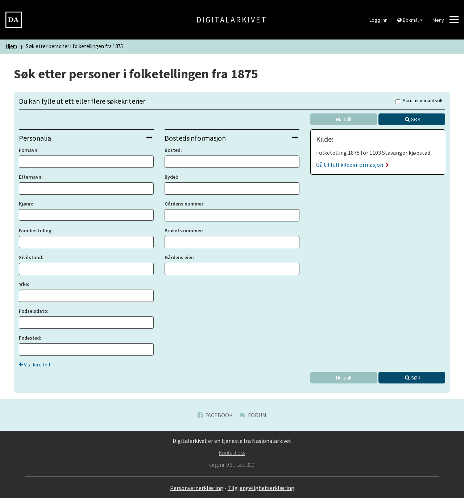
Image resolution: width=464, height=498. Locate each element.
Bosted (173, 150)
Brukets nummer (183, 230)
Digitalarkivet (231, 19)
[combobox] (86, 215)
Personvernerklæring (196, 487)
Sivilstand (30, 257)
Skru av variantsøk (419, 101)
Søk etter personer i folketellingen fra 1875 (74, 46)
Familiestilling (35, 230)
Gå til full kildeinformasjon (352, 164)
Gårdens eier (179, 257)
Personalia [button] (85, 137)
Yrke (23, 284)
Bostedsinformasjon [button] (231, 137)
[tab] (86, 137)
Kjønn (25, 203)
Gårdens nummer (184, 203)
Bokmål (410, 20)
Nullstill (343, 119)
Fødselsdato (33, 311)
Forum (253, 415)
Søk (415, 119)
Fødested (29, 338)
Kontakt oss (232, 452)
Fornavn (28, 150)
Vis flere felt (34, 364)
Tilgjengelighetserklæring (261, 487)
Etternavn (30, 177)
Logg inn (378, 20)
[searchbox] (23, 215)
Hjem (11, 46)
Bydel (171, 177)
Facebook (215, 415)
